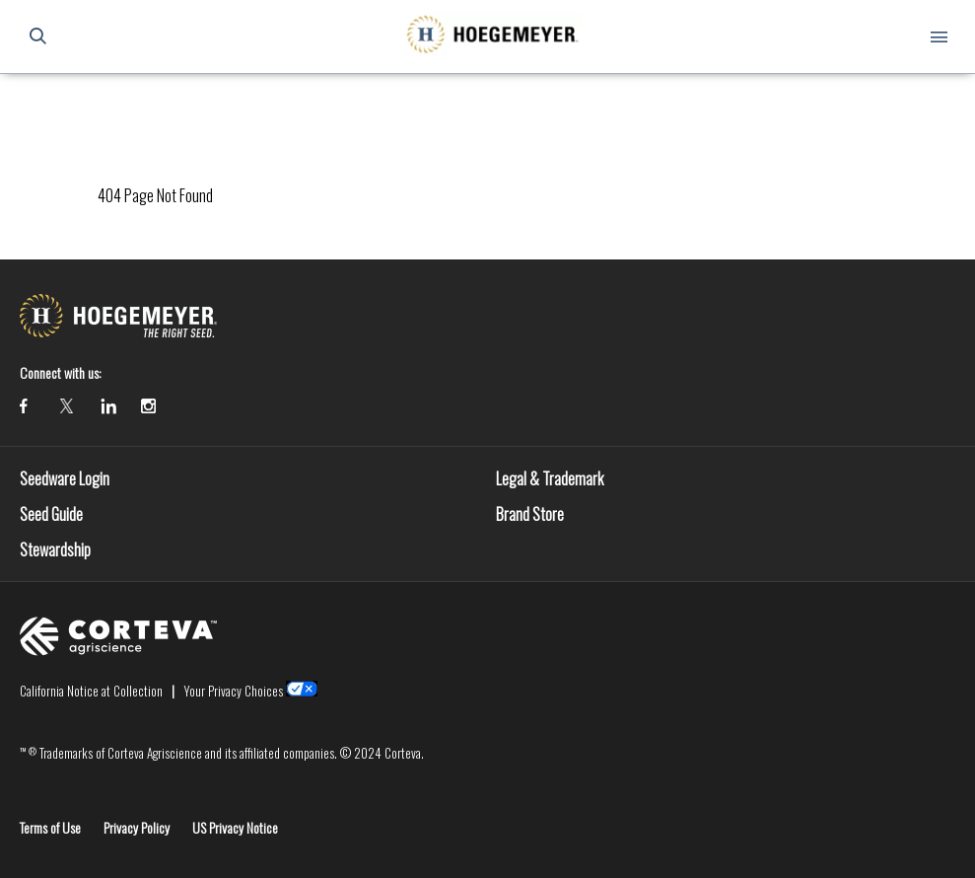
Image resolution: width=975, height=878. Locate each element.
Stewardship (55, 549)
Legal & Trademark (549, 478)
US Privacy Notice (235, 827)
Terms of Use (50, 827)
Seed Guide (51, 514)
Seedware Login (64, 478)
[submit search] (37, 36)
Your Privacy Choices (233, 690)
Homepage (124, 103)
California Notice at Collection (91, 690)
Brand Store (530, 514)
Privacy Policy (137, 827)
